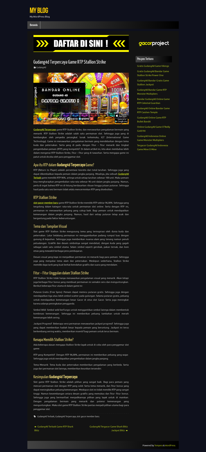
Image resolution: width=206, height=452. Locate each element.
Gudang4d (41, 67)
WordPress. (170, 445)
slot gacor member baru (88, 416)
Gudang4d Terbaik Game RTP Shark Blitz (53, 428)
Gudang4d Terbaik (45, 416)
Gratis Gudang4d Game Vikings (153, 66)
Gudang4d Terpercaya (65, 416)
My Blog (39, 10)
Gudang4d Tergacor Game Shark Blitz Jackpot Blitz (109, 428)
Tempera (158, 445)
